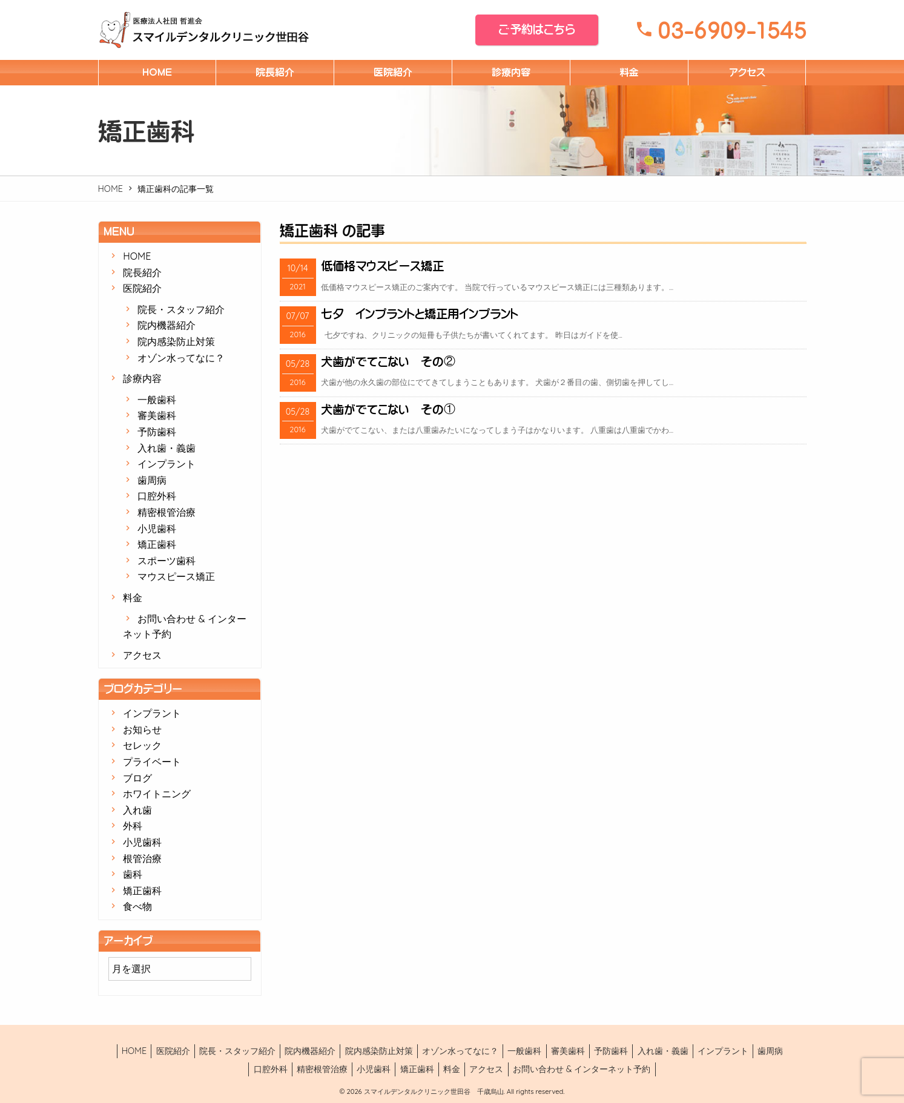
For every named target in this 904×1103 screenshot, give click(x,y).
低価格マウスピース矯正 (382, 266)
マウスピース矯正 (176, 576)
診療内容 (511, 72)
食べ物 (137, 906)
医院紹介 (393, 72)
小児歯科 (156, 528)
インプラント (166, 464)
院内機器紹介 (166, 325)
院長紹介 (275, 72)
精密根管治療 (166, 512)
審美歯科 (156, 415)
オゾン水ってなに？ (181, 358)
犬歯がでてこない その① (388, 409)
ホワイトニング (157, 794)
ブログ (137, 778)
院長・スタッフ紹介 (181, 309)
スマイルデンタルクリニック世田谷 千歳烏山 (433, 1091)
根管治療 (142, 858)
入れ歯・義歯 (166, 448)
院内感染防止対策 (176, 341)
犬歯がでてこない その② (388, 361)
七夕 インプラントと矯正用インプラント (419, 314)
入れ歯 (137, 810)
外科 (132, 826)
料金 (629, 72)
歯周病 (152, 480)
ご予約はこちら (537, 29)
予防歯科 (156, 432)
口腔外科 (156, 496)
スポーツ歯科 (166, 561)
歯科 (132, 874)
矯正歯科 (156, 544)
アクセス (747, 72)
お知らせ (142, 729)
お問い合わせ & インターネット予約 (582, 1069)
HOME (157, 72)
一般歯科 (156, 399)
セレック (142, 745)
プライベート (152, 762)
